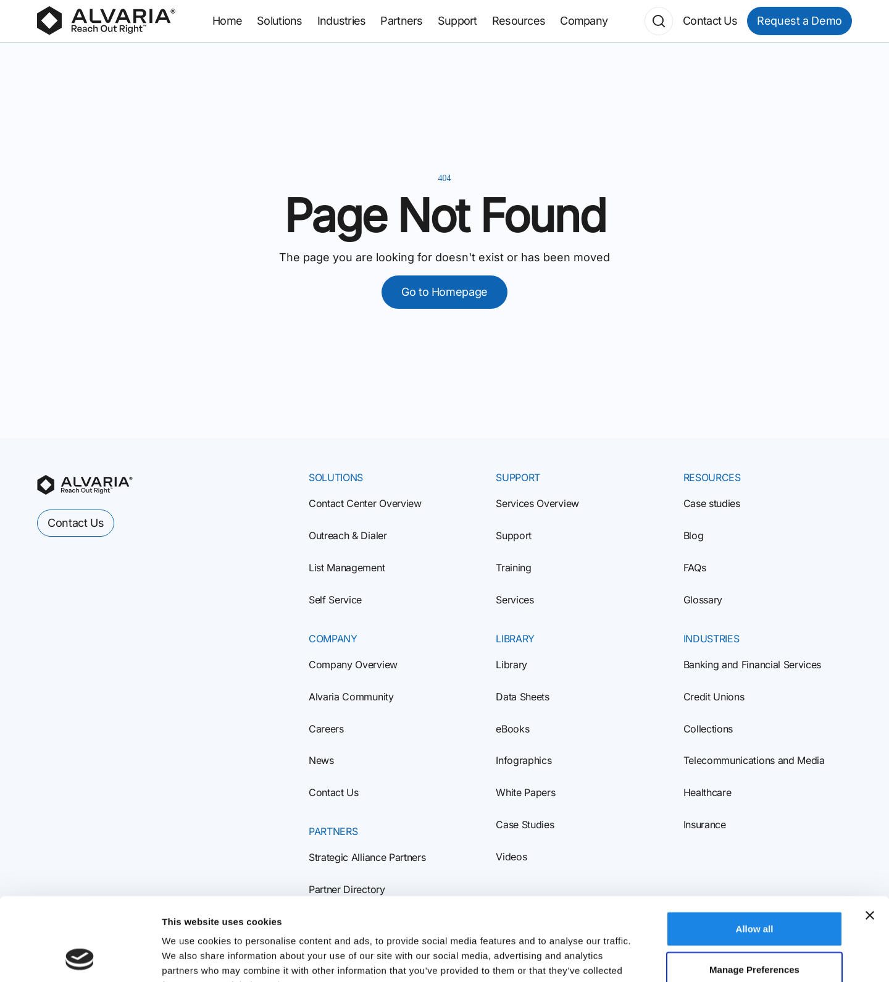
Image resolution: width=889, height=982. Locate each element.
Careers (326, 729)
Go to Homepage (444, 291)
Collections (708, 729)
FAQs (694, 567)
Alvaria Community (351, 696)
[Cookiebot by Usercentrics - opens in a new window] (80, 958)
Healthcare (707, 792)
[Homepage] (106, 21)
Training (513, 567)
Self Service (335, 600)
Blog (693, 535)
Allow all (755, 851)
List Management (347, 567)
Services (514, 600)
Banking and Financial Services (752, 664)
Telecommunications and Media (754, 760)
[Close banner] (870, 837)
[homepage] (85, 485)
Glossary (702, 600)
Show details (648, 957)
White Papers (525, 792)
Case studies (711, 503)
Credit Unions (714, 696)
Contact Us (334, 792)
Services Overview (537, 503)
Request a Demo (799, 20)
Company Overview (353, 664)
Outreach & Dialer (348, 535)
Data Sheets (522, 696)
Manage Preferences (754, 891)
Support (514, 535)
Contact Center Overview (365, 503)
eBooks (512, 729)
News (321, 760)
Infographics (523, 760)
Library (511, 664)
